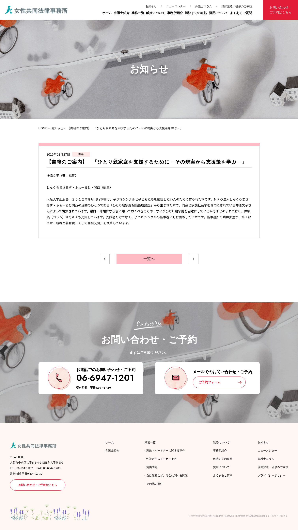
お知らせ (151, 6)
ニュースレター (176, 6)
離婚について (155, 13)
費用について (218, 13)
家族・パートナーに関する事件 (165, 450)
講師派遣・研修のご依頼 (237, 6)
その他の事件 (154, 483)
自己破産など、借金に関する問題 (167, 475)
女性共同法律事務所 (201, 516)
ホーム (107, 13)
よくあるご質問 (241, 13)
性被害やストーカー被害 (161, 458)
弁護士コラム (203, 6)
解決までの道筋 (196, 13)
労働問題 (151, 467)
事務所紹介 (175, 13)
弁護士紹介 (122, 13)
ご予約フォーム (209, 382)
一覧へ (149, 259)
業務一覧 (138, 13)
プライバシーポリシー (271, 475)
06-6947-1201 (105, 377)
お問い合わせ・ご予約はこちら (280, 10)
